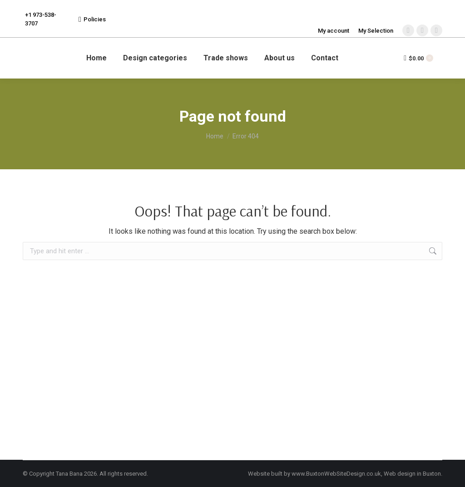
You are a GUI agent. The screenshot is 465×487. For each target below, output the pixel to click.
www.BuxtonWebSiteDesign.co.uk (336, 473)
